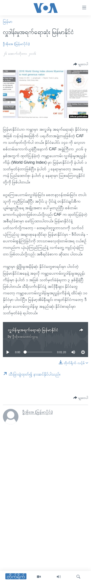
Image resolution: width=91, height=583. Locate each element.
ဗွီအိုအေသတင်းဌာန (25, 336)
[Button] (80, 64)
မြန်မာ (7, 21)
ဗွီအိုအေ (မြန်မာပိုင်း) (16, 44)
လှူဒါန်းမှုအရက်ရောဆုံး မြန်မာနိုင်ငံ (33, 330)
